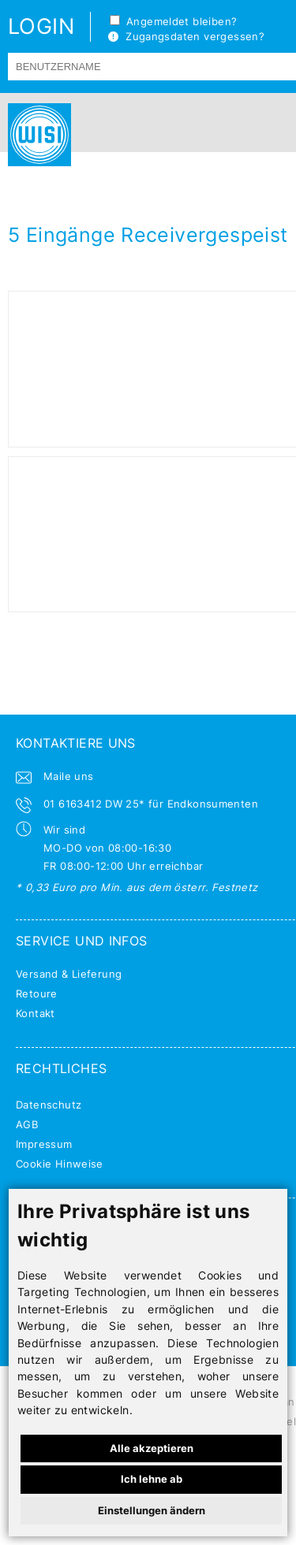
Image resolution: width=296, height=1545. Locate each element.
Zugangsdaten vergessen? (186, 36)
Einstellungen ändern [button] (151, 1510)
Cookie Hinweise (59, 1163)
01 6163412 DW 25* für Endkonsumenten (150, 803)
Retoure (37, 993)
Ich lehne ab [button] (151, 1479)
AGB (27, 1124)
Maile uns (68, 776)
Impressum (44, 1144)
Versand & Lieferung (69, 973)
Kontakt (35, 1013)
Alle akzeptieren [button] (151, 1448)
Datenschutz (48, 1104)
